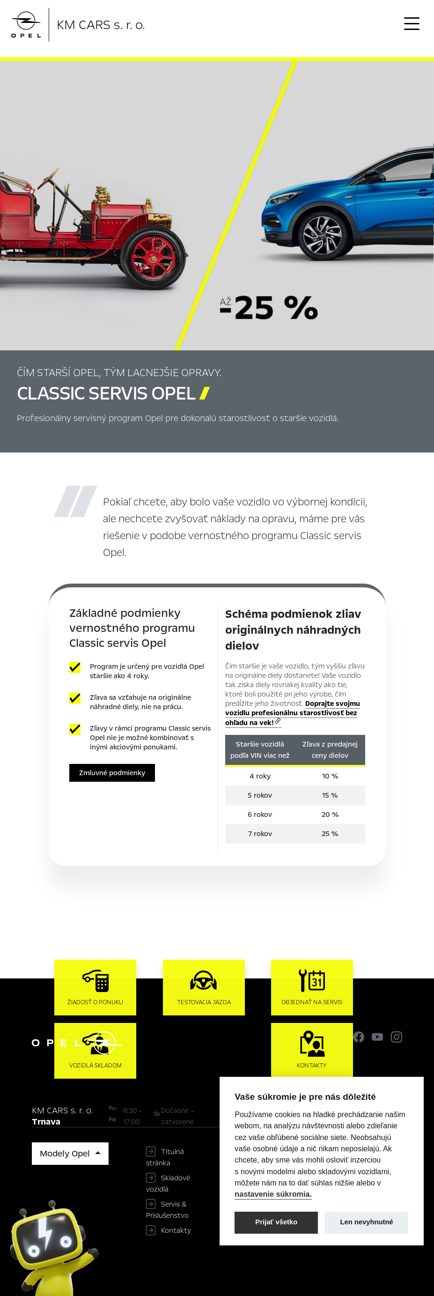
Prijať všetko (276, 1222)
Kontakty (176, 1230)
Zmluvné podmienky (112, 773)
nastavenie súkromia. (273, 1194)
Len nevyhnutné (366, 1222)
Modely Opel (66, 1154)
